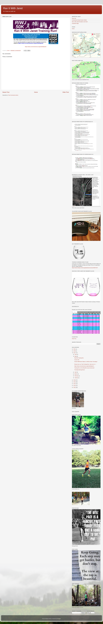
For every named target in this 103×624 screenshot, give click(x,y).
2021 (74, 349)
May (76, 356)
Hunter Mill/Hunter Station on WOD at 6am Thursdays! (85, 361)
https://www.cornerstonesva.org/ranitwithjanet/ (35, 46)
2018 (74, 350)
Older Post (66, 92)
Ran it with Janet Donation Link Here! (80, 21)
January (76, 377)
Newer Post (5, 92)
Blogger (59, 618)
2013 (74, 385)
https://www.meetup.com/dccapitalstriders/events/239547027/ (85, 267)
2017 (74, 352)
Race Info (74, 18)
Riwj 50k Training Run (79, 357)
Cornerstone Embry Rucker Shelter (79, 20)
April (76, 372)
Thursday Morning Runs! (79, 369)
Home (36, 92)
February (77, 375)
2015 (74, 381)
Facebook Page (75, 23)
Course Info (76, 359)
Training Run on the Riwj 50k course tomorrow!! (84, 367)
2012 (74, 387)
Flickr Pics (74, 338)
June (76, 354)
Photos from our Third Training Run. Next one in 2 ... (85, 364)
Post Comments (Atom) (13, 95)
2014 (74, 383)
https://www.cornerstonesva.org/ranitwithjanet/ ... (84, 366)
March (76, 374)
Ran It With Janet (13, 8)
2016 (74, 380)
